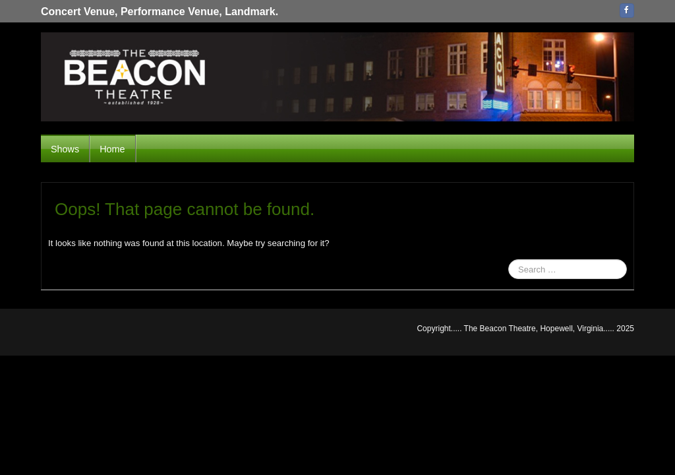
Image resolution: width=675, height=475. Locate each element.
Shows (65, 149)
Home (112, 149)
